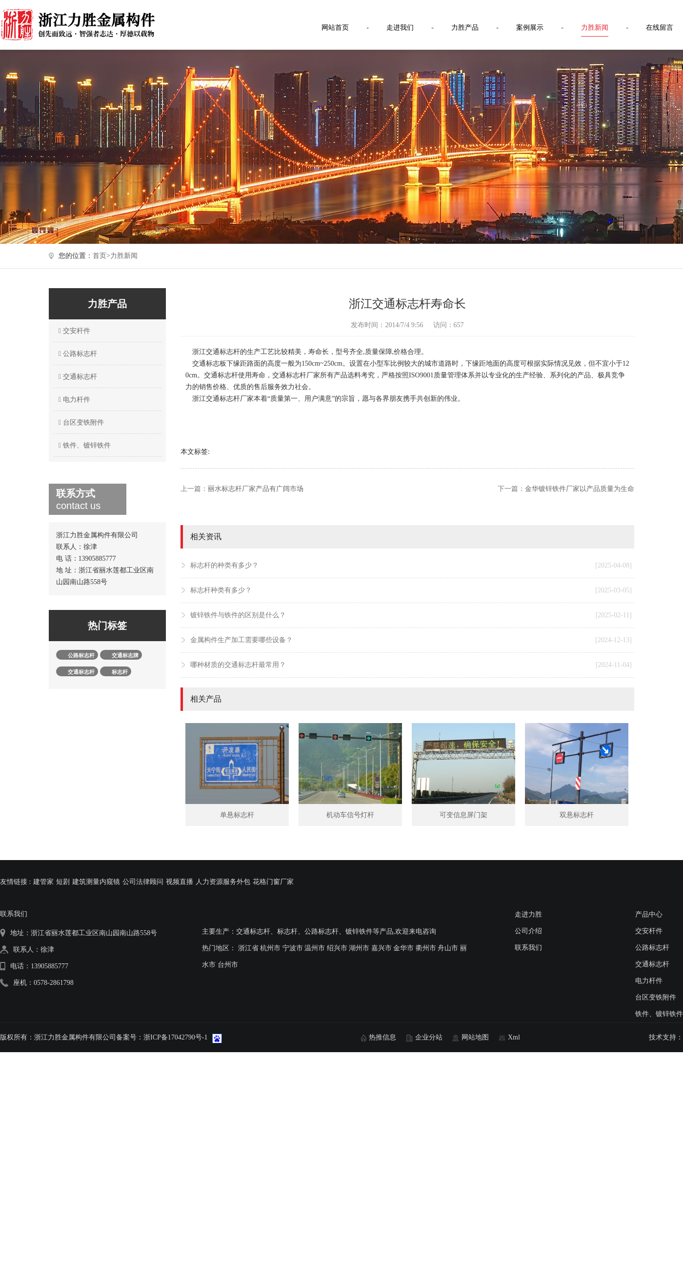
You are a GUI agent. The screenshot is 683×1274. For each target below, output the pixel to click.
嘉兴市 (381, 948)
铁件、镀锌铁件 (83, 445)
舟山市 (448, 948)
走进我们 (400, 27)
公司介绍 (528, 931)
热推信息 (382, 1037)
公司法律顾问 (142, 881)
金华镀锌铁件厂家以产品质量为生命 (579, 488)
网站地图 (475, 1037)
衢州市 (426, 948)
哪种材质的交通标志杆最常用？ (411, 665)
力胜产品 (465, 27)
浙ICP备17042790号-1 (175, 1037)
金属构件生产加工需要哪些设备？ (411, 640)
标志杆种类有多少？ (411, 590)
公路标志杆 (76, 353)
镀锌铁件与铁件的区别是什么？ (411, 615)
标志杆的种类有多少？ (411, 565)
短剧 (63, 881)
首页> (101, 255)
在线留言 (659, 27)
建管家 (43, 881)
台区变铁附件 (80, 422)
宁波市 (292, 948)
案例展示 (529, 27)
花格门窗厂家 (273, 881)
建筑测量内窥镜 (96, 881)
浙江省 (248, 948)
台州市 (228, 964)
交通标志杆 (76, 376)
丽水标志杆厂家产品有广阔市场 (255, 488)
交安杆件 (73, 330)
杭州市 (270, 948)
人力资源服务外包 (223, 881)
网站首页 (335, 27)
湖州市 (359, 948)
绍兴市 (337, 948)
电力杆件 (73, 399)
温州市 (314, 948)
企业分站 (428, 1037)
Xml (514, 1037)
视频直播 (179, 881)
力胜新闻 (594, 27)
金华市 (403, 948)
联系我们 (528, 947)
